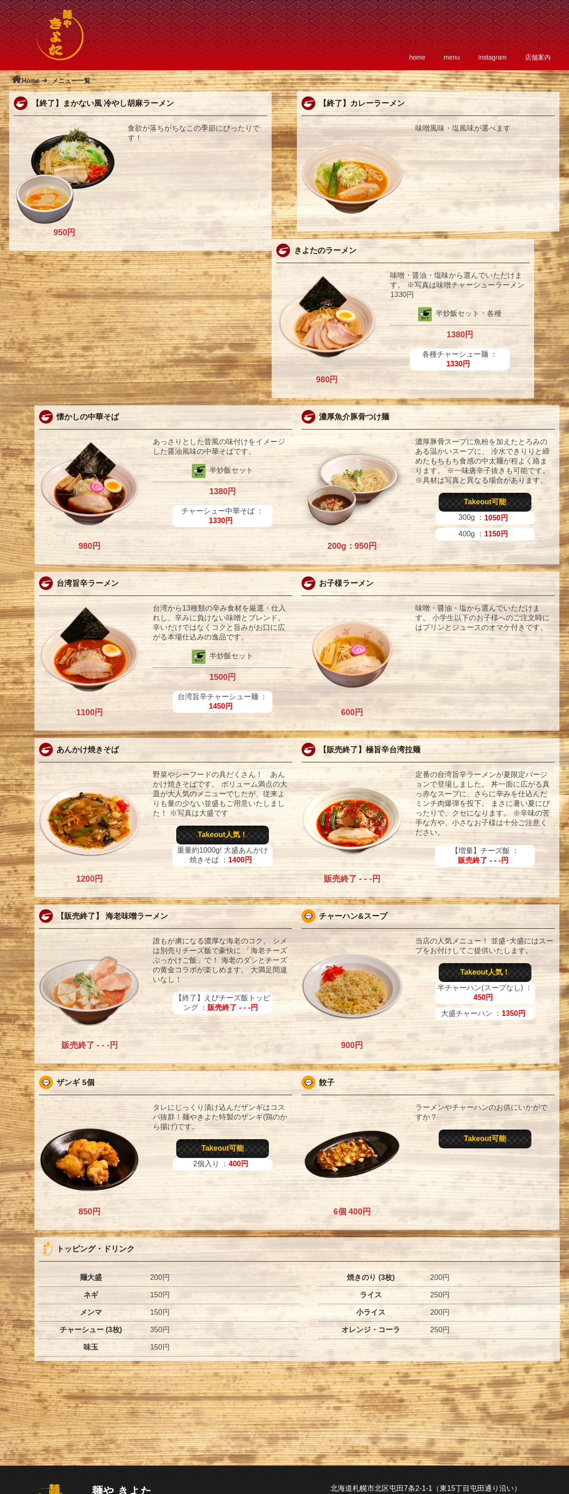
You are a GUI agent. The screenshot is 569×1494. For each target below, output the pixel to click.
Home (30, 80)
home (417, 57)
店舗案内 (538, 57)
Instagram (492, 57)
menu (452, 57)
